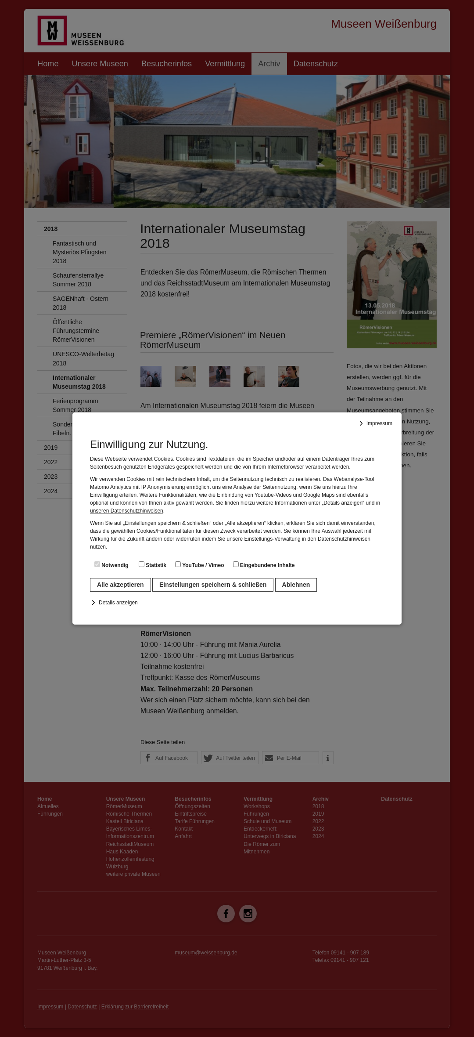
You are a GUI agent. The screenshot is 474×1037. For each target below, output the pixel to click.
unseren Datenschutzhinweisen (126, 511)
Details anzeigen (118, 603)
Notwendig (111, 564)
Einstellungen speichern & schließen (212, 584)
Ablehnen (296, 584)
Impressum (379, 423)
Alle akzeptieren (120, 584)
